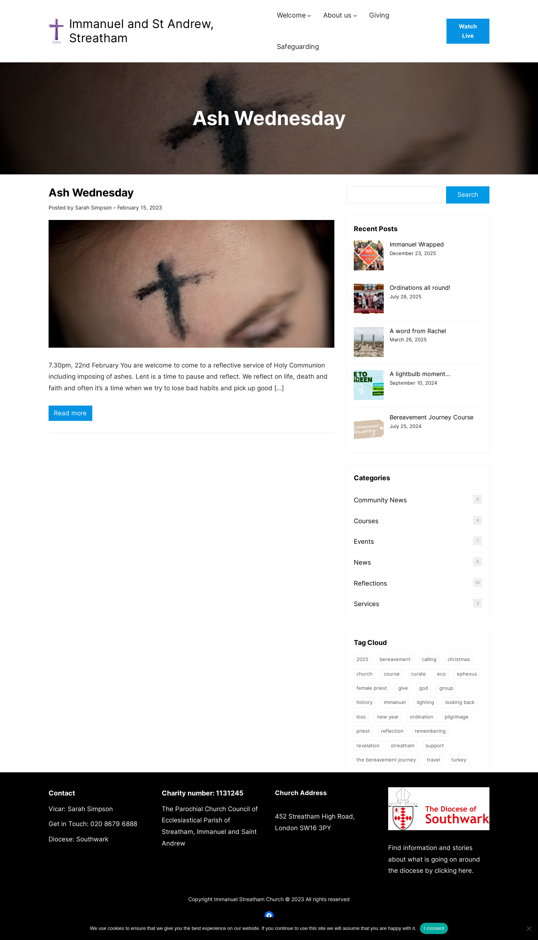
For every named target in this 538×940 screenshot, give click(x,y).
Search (467, 194)
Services (366, 604)
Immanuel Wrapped (417, 244)
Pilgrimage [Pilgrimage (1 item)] (457, 717)
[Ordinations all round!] (369, 300)
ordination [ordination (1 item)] (421, 717)
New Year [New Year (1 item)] (388, 717)
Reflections (370, 583)
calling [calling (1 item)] (429, 659)
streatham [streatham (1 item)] (402, 745)
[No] (528, 928)
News (362, 562)
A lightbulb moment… (420, 374)
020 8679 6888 (113, 824)
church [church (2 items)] (364, 674)
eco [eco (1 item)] (441, 674)
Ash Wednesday (91, 192)
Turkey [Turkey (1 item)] (458, 760)
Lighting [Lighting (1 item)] (425, 702)
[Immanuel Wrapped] (369, 256)
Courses (366, 521)
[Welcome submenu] (309, 15)
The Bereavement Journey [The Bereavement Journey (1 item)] (386, 760)
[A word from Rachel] (369, 343)
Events (364, 541)
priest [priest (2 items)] (363, 731)
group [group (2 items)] (446, 688)
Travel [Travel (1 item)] (433, 760)
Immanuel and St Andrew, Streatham (141, 30)
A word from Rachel (418, 331)
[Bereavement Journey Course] (369, 429)
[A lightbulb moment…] (369, 386)
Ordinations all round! (420, 287)
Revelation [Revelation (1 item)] (368, 745)
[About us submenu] (355, 15)
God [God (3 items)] (423, 688)
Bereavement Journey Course (431, 417)
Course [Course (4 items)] (392, 674)
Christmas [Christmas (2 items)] (459, 659)
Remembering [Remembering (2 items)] (430, 731)
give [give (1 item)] (403, 688)
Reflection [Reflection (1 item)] (392, 731)
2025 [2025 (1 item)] (362, 659)
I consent (434, 928)
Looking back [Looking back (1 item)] (459, 702)
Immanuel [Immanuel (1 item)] (395, 702)
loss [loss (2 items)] (361, 717)
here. (466, 870)
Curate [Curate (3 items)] (418, 674)
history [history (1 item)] (364, 702)
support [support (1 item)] (435, 745)
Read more (73, 414)
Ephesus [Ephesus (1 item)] (467, 674)
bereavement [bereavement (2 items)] (395, 659)
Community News (380, 500)
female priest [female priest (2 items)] (371, 688)
